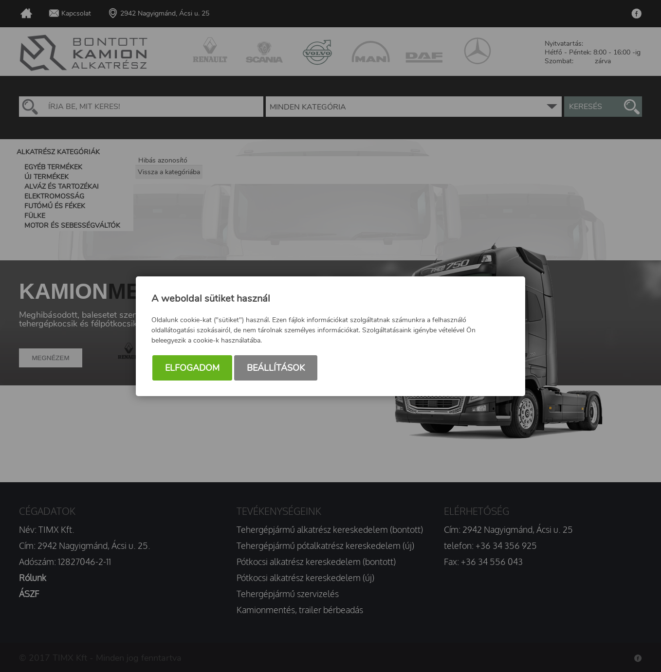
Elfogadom (192, 368)
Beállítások (276, 368)
